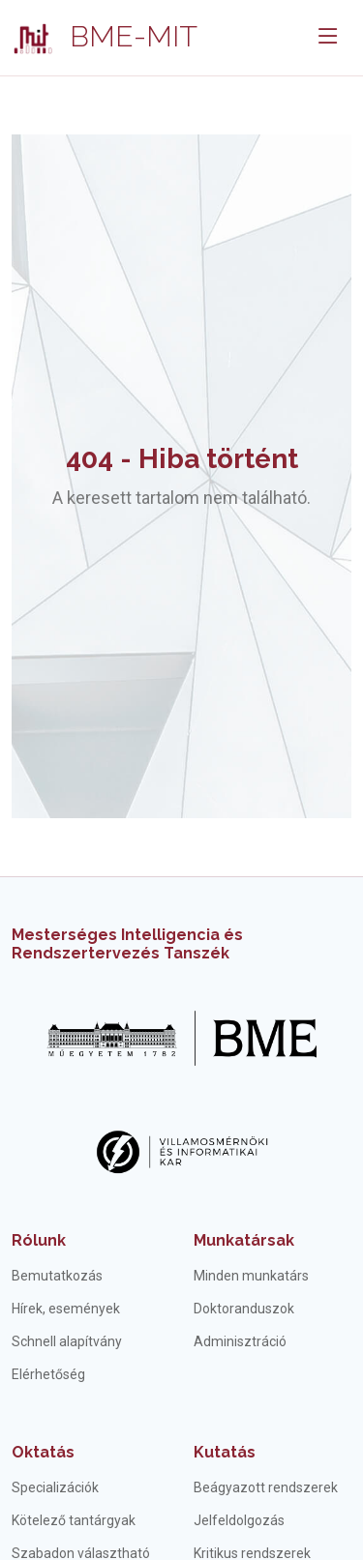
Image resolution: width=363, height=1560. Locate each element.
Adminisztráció (240, 1341)
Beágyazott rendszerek (266, 1487)
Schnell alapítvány (67, 1341)
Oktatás (43, 1452)
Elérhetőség (48, 1374)
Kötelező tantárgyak (74, 1520)
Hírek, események (66, 1308)
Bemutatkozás (57, 1275)
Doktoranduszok (244, 1308)
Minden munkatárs (251, 1275)
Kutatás (225, 1452)
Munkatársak (244, 1240)
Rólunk (39, 1240)
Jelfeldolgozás (239, 1520)
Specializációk (55, 1487)
